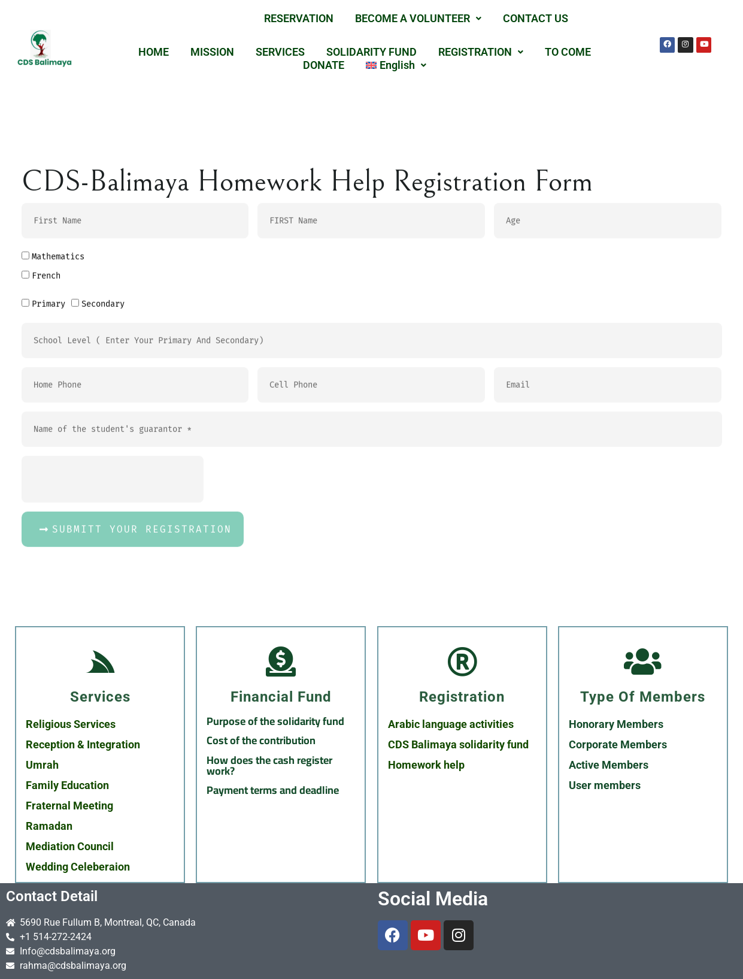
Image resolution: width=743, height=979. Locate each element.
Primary (48, 404)
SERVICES (280, 52)
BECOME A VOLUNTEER (418, 18)
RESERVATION (298, 18)
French (46, 376)
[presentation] (113, 579)
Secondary (103, 404)
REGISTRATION (480, 52)
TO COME (568, 52)
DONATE (323, 65)
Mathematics (58, 357)
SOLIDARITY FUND (371, 52)
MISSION (212, 52)
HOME (153, 52)
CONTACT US (535, 18)
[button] (418, 18)
